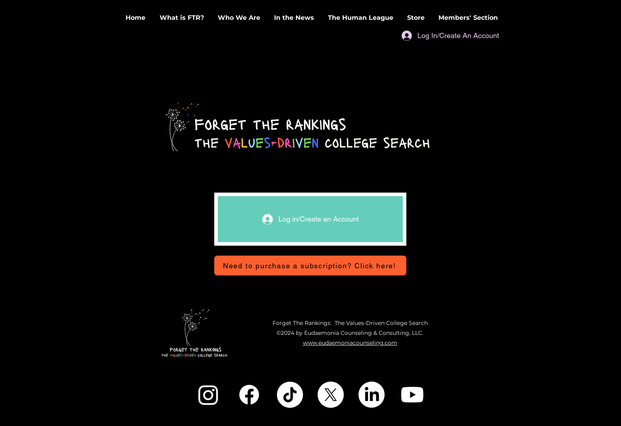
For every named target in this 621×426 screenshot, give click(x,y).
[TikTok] (290, 395)
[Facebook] (249, 395)
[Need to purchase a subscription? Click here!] (310, 265)
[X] (331, 395)
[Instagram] (208, 395)
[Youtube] (412, 395)
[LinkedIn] (371, 395)
